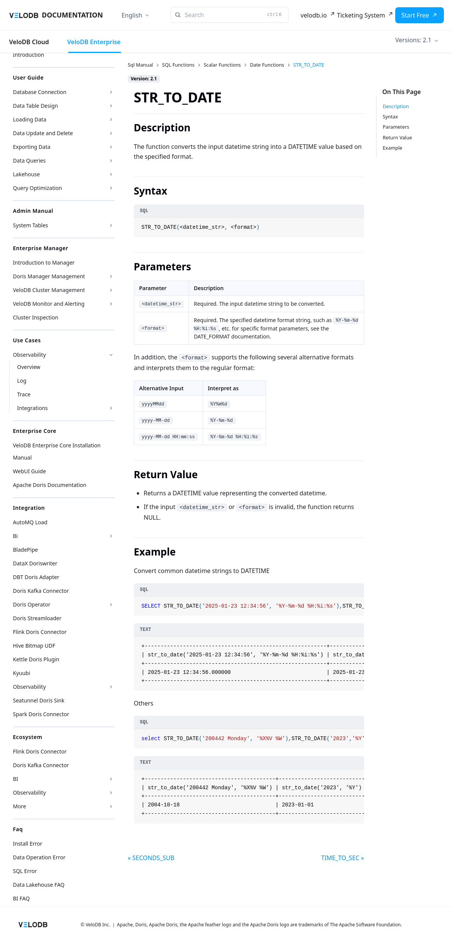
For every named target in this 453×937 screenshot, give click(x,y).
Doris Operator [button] (32, 604)
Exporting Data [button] (32, 146)
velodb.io (314, 15)
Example (392, 147)
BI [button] (15, 778)
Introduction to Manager (43, 262)
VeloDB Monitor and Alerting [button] (48, 303)
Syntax (390, 116)
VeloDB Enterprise (94, 42)
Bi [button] (15, 536)
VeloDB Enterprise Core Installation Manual (57, 451)
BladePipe (25, 549)
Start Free (415, 15)
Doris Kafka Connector (41, 590)
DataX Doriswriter (35, 563)
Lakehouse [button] (26, 174)
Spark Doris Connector (41, 714)
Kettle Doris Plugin (36, 659)
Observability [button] (29, 354)
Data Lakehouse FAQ (39, 884)
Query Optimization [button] (37, 188)
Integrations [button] (32, 408)
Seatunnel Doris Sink (38, 700)
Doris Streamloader (37, 618)
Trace (23, 394)
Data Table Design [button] (35, 105)
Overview (28, 366)
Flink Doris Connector (40, 631)
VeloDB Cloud (29, 42)
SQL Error (25, 871)
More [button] (19, 806)
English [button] (132, 15)
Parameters (396, 126)
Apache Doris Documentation (49, 484)
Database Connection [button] (40, 92)
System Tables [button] (30, 225)
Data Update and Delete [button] (43, 133)
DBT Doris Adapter (36, 577)
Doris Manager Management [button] (49, 276)
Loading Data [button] (29, 119)
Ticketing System (361, 15)
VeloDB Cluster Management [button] (49, 290)
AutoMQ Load (30, 522)
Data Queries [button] (29, 160)
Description (396, 106)
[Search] (229, 14)
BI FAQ (21, 898)
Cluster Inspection (35, 317)
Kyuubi (21, 673)
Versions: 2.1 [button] (413, 40)
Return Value (397, 137)
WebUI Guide (29, 471)
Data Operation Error (39, 857)
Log (21, 380)
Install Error (27, 843)
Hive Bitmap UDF (34, 645)
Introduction (28, 54)
